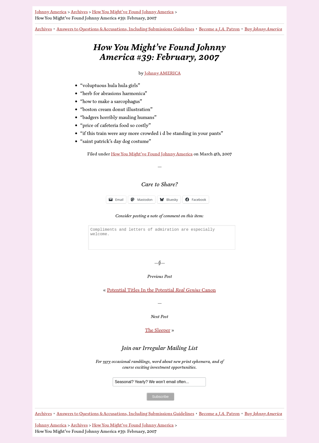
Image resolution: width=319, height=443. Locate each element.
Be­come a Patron (219, 29)
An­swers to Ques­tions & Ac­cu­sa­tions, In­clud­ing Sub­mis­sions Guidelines (125, 29)
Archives (79, 12)
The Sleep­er (157, 330)
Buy (263, 29)
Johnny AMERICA (163, 73)
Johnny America (51, 12)
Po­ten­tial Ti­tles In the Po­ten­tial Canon (161, 290)
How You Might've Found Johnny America (133, 12)
